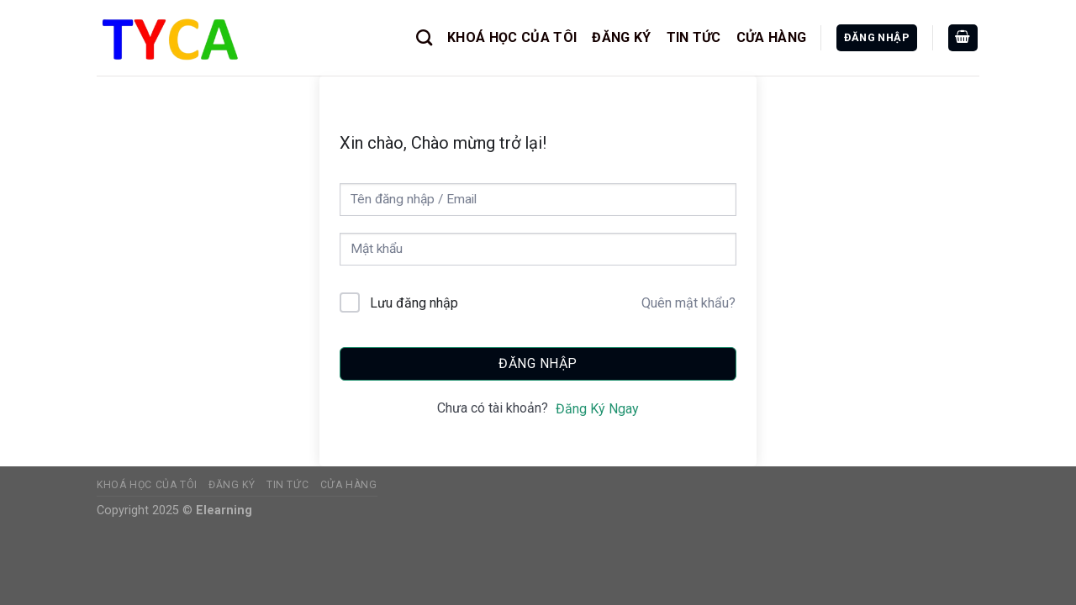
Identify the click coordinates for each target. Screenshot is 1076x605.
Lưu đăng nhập (414, 303)
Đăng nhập (537, 363)
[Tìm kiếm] (424, 37)
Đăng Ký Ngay (597, 409)
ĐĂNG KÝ (621, 37)
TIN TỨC (694, 37)
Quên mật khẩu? (688, 303)
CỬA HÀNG (771, 37)
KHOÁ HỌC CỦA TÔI (512, 37)
